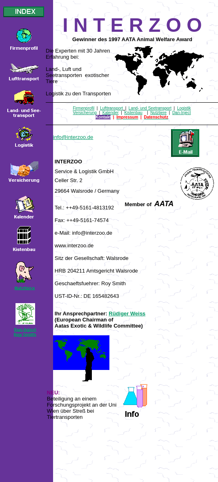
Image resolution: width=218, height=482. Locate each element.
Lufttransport (111, 108)
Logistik (184, 108)
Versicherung (85, 112)
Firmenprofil (83, 108)
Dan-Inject (181, 112)
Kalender (110, 112)
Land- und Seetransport (150, 108)
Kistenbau (133, 112)
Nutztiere (158, 112)
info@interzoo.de (73, 137)
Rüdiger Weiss (127, 313)
